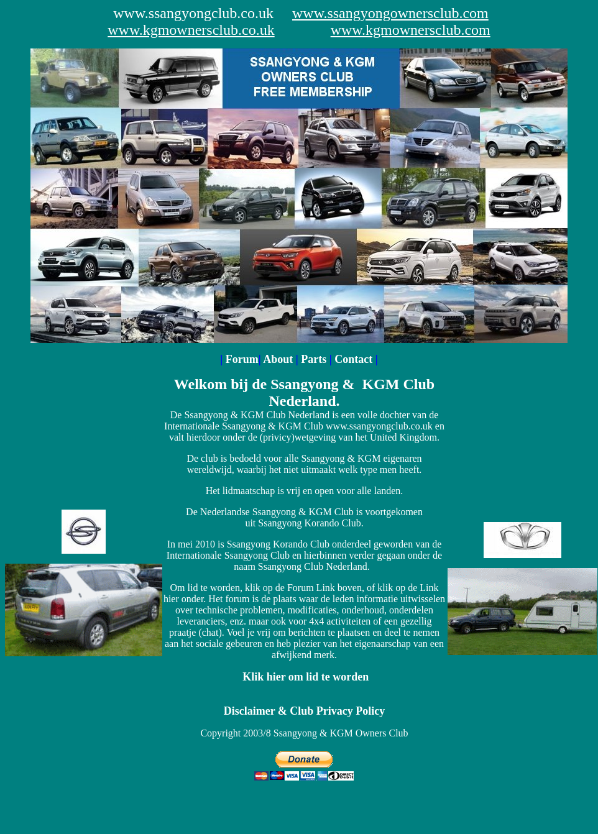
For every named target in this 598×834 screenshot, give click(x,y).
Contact (353, 359)
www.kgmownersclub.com (410, 30)
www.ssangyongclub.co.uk (193, 13)
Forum (242, 359)
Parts (315, 359)
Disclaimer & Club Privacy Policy (304, 711)
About (279, 359)
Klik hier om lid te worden (305, 677)
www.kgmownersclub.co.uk (191, 30)
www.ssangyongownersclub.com (390, 13)
